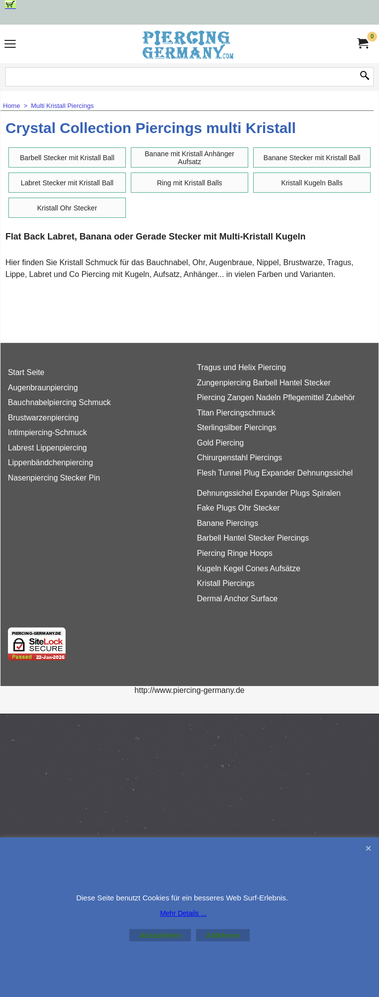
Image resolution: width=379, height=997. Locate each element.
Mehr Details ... (183, 913)
